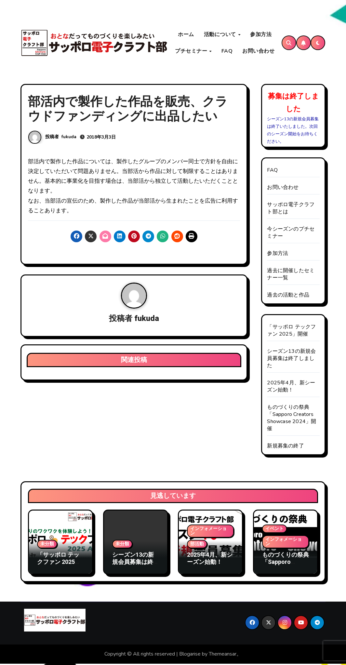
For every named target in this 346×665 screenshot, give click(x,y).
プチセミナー (192, 51)
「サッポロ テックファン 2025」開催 (291, 332)
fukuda (68, 138)
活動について (221, 35)
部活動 (197, 545)
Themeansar (222, 655)
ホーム (186, 35)
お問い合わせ (258, 51)
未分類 (47, 545)
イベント (274, 530)
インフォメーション (208, 532)
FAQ (227, 51)
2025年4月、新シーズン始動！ (291, 388)
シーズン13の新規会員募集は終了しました (291, 360)
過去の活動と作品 (288, 296)
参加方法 (261, 35)
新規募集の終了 (285, 447)
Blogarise (190, 655)
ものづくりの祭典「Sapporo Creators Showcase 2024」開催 (291, 419)
